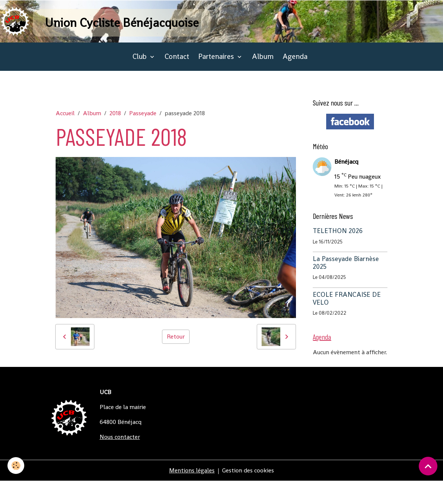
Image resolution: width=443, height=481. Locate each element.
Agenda (295, 56)
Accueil (65, 113)
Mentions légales (192, 470)
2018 (115, 113)
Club (140, 56)
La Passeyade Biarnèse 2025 (346, 263)
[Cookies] (15, 465)
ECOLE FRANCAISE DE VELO (347, 298)
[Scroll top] (428, 466)
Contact (177, 56)
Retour (176, 336)
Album (263, 56)
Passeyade (142, 113)
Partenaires (217, 56)
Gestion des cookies (248, 470)
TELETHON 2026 (338, 231)
